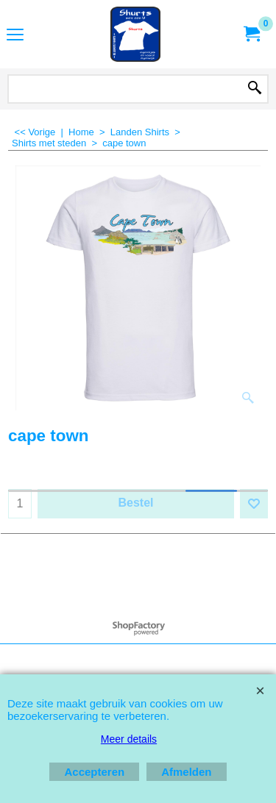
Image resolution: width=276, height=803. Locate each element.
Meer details (129, 739)
